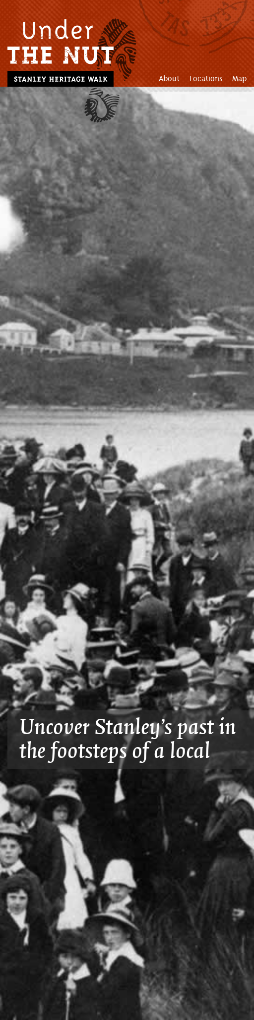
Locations (206, 78)
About (169, 78)
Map (239, 78)
